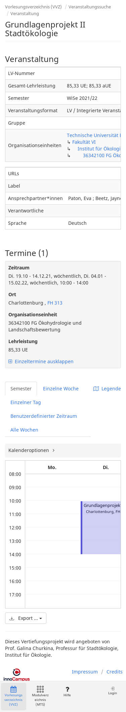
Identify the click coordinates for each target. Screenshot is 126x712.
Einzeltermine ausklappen (41, 361)
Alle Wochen (24, 430)
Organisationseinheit (32, 314)
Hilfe (67, 691)
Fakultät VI (84, 142)
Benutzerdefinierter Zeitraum (43, 416)
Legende (107, 388)
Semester (21, 388)
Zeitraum (19, 267)
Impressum (85, 671)
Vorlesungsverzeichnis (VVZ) (33, 7)
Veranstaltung (24, 13)
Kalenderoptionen (29, 450)
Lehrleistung (23, 341)
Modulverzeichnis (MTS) (40, 696)
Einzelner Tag (25, 402)
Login (112, 690)
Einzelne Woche (61, 388)
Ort (12, 294)
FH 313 (54, 303)
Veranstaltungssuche (90, 7)
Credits (115, 671)
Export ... (25, 618)
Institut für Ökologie (100, 148)
